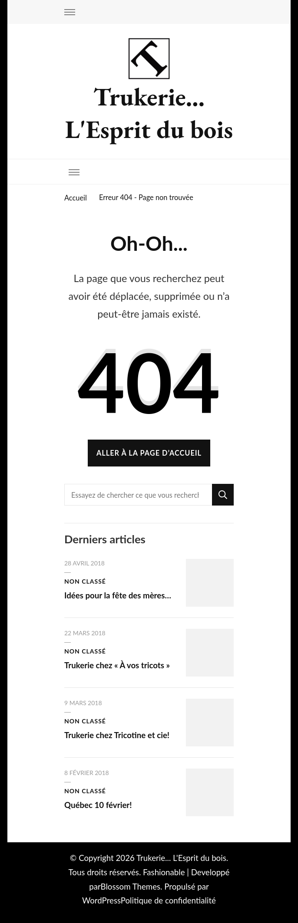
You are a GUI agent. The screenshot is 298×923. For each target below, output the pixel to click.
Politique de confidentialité (168, 900)
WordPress (101, 900)
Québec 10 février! (98, 805)
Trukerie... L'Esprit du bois (181, 858)
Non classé (85, 581)
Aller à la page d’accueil (149, 453)
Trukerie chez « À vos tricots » (117, 665)
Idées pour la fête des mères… (117, 595)
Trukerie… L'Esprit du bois (149, 112)
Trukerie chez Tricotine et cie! (116, 735)
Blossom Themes (131, 886)
